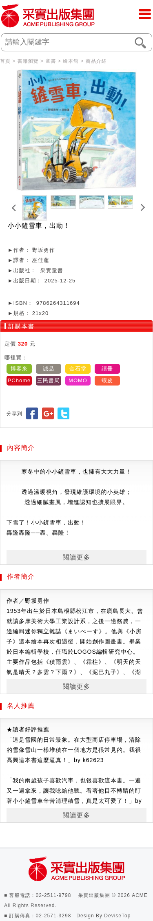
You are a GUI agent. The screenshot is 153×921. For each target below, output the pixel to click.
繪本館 (71, 61)
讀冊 (107, 369)
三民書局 (48, 380)
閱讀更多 (77, 557)
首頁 (5, 61)
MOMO (78, 380)
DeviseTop (117, 916)
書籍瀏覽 (28, 61)
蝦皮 (107, 380)
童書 (50, 61)
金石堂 (77, 369)
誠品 (48, 369)
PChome (19, 380)
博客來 (19, 369)
